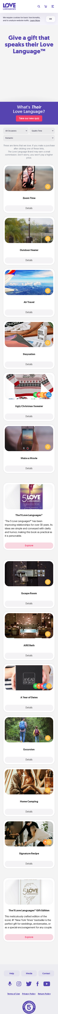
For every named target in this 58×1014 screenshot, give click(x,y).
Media (29, 973)
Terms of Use (13, 993)
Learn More (35, 20)
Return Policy (44, 993)
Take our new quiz (29, 118)
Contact (46, 973)
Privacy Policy (29, 993)
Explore (29, 545)
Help (11, 973)
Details (29, 208)
